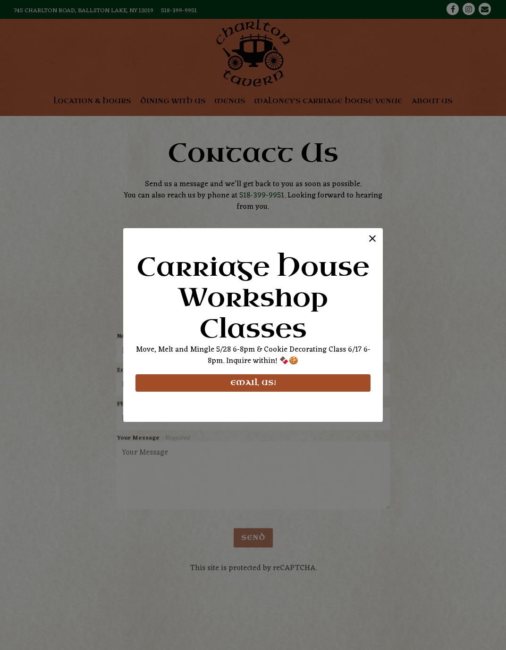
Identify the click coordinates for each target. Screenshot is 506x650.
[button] (372, 238)
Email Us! (253, 383)
